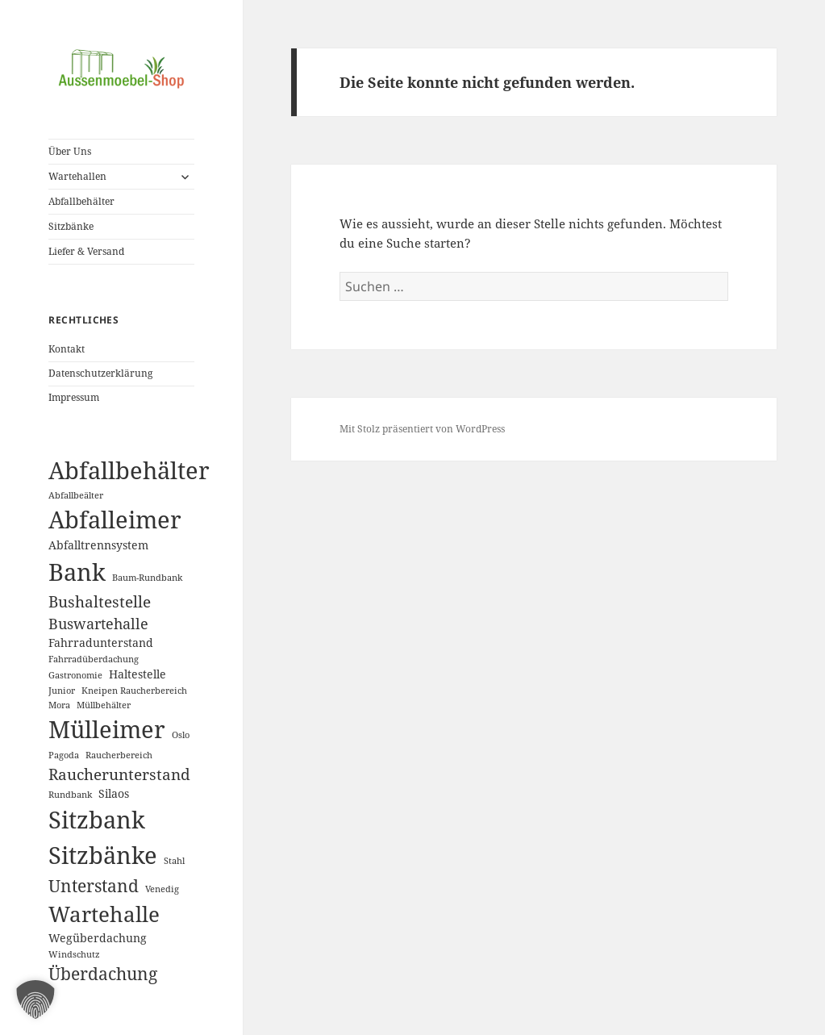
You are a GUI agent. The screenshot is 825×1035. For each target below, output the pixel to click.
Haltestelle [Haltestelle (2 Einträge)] (137, 674)
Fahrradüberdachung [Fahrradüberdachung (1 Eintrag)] (93, 659)
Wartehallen (77, 176)
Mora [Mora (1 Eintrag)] (59, 705)
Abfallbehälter (81, 201)
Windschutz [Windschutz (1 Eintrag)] (74, 954)
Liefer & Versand (86, 251)
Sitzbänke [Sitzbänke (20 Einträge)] (102, 855)
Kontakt (66, 349)
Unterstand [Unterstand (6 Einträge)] (93, 885)
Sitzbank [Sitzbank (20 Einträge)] (96, 819)
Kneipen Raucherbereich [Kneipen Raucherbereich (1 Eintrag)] (134, 690)
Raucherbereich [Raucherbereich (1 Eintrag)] (118, 755)
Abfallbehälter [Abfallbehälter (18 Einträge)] (129, 470)
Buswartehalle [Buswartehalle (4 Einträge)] (98, 623)
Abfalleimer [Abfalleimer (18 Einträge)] (114, 519)
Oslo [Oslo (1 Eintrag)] (181, 735)
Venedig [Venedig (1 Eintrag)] (162, 889)
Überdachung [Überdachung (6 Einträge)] (102, 973)
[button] (35, 999)
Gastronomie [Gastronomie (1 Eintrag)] (75, 675)
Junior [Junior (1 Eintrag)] (61, 690)
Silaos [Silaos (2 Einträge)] (113, 793)
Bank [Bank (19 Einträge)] (77, 571)
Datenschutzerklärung (100, 373)
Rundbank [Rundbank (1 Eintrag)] (70, 794)
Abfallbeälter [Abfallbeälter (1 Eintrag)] (75, 495)
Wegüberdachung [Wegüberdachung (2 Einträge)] (97, 937)
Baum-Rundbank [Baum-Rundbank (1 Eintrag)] (147, 577)
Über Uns (69, 151)
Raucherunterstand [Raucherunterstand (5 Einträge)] (119, 774)
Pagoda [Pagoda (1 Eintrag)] (63, 755)
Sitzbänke (71, 226)
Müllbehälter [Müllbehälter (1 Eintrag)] (104, 705)
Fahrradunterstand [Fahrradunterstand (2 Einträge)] (100, 642)
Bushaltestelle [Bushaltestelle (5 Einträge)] (99, 601)
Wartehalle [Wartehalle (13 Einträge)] (104, 914)
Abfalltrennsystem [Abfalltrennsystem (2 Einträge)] (98, 545)
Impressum (73, 397)
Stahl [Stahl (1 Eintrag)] (174, 860)
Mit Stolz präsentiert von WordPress (422, 429)
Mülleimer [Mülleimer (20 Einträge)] (106, 729)
